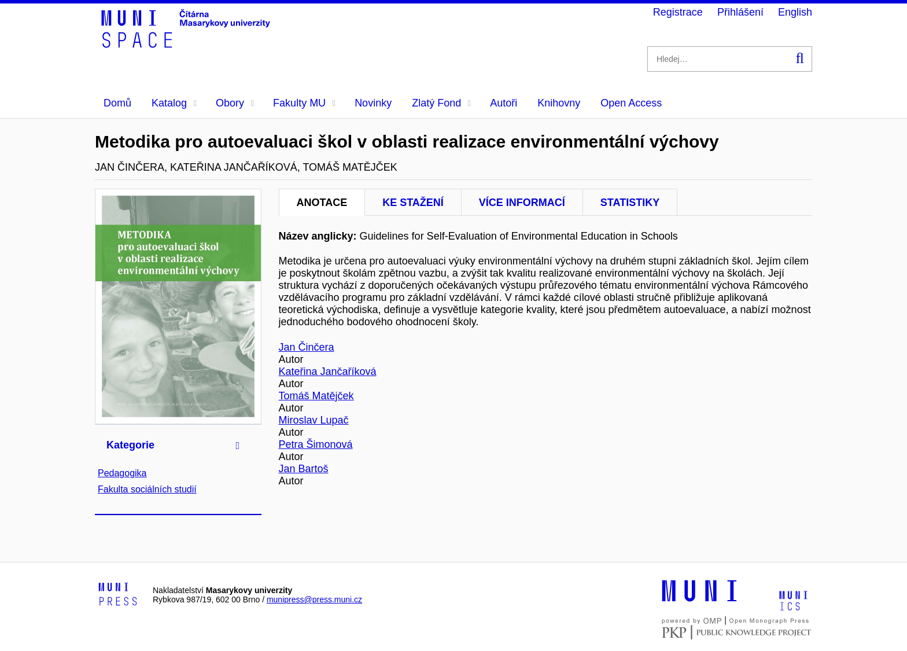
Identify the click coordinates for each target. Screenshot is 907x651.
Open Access (631, 103)
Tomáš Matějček (316, 396)
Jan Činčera (306, 347)
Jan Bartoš (304, 469)
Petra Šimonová (316, 444)
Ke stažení (413, 202)
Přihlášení (740, 12)
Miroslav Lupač (314, 420)
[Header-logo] (187, 43)
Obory (235, 103)
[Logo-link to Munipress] (118, 595)
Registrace (678, 12)
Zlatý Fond (441, 103)
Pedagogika (122, 473)
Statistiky (629, 202)
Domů (117, 103)
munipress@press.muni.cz (314, 599)
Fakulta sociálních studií (147, 489)
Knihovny (558, 103)
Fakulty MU (304, 103)
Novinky (373, 103)
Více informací (522, 202)
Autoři (503, 103)
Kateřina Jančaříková (328, 371)
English (795, 12)
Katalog (174, 103)
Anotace (322, 202)
